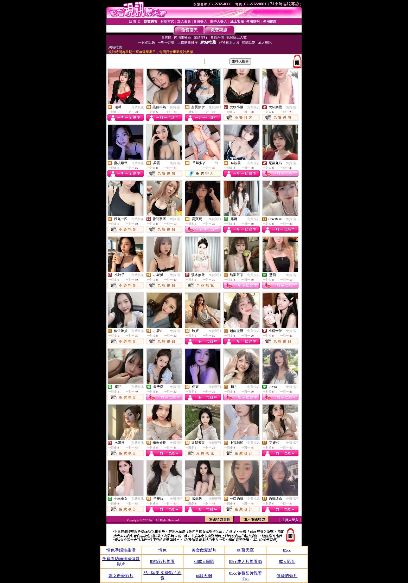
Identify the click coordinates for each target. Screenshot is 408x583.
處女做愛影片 (121, 575)
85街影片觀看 (162, 561)
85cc (287, 550)
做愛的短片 (287, 575)
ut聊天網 (204, 575)
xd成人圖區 (204, 561)
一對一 (216, 163)
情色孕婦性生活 (121, 550)
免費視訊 (137, 107)
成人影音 (287, 561)
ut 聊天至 (245, 550)
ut (154, 520)
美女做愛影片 (204, 550)
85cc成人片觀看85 (245, 561)
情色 (162, 550)
